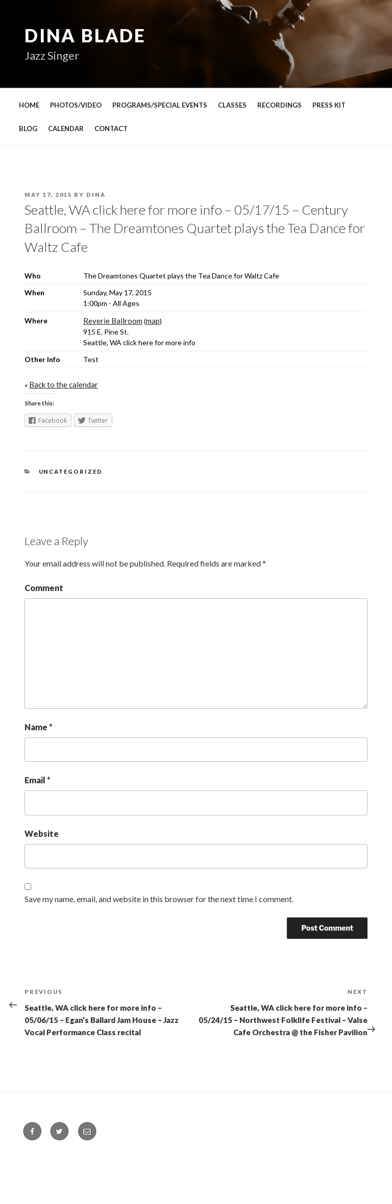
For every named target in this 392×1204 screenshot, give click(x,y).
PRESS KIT (329, 105)
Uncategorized (71, 471)
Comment (43, 588)
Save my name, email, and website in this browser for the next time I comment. (158, 899)
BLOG (28, 128)
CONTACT (111, 128)
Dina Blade (85, 35)
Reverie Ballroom (112, 320)
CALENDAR (66, 128)
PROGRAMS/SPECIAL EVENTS (159, 105)
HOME (29, 105)
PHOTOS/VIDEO (76, 105)
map (153, 320)
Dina (96, 194)
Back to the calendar (63, 384)
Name (38, 727)
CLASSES (232, 105)
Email (37, 780)
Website (41, 833)
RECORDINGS (279, 105)
